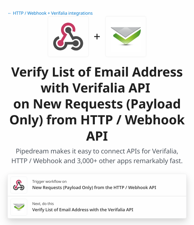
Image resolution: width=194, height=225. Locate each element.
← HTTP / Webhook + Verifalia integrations (50, 13)
